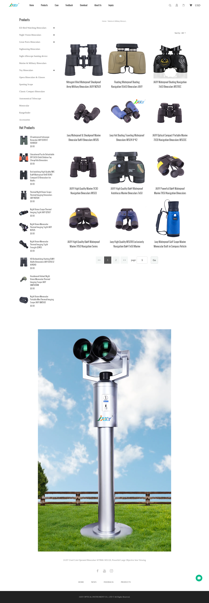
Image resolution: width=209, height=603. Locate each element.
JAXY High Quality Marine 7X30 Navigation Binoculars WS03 (83, 191)
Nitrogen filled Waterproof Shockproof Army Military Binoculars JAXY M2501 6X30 (83, 86)
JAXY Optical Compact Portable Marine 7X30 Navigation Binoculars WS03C (170, 137)
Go (154, 260)
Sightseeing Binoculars (29, 49)
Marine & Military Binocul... (117, 21)
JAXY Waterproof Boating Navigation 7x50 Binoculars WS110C (170, 84)
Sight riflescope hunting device (33, 56)
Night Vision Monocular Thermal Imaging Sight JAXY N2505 (41, 227)
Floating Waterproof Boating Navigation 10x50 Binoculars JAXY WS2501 (126, 86)
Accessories (24, 119)
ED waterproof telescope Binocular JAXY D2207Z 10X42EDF (39, 140)
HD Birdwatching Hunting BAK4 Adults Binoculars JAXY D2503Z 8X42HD (42, 262)
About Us (97, 5)
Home (31, 5)
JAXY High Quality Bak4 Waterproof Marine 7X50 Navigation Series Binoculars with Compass (83, 246)
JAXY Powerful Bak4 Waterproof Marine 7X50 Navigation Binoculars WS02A (170, 193)
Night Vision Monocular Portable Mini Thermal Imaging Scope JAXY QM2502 (42, 299)
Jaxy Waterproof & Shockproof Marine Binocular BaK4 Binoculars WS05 (84, 137)
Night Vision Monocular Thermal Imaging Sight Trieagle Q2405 (39, 244)
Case (57, 5)
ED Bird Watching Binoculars (32, 28)
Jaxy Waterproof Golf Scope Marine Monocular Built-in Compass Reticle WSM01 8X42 (170, 246)
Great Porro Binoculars (29, 42)
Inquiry (111, 5)
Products (44, 5)
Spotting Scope (26, 84)
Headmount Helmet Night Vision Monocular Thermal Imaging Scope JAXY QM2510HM (40, 280)
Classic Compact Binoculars (32, 91)
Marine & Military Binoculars (32, 63)
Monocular (24, 105)
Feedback (69, 5)
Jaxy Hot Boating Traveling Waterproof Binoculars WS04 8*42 (126, 137)
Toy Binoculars (26, 70)
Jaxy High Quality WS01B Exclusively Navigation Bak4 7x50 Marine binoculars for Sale (127, 246)
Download (83, 5)
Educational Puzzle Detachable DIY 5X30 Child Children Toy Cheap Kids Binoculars (42, 157)
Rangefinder (24, 112)
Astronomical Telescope (30, 98)
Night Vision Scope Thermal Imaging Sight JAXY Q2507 (40, 211)
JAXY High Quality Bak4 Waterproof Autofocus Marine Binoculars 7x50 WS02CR (127, 193)
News (94, 582)
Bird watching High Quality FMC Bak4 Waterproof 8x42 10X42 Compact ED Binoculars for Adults (42, 176)
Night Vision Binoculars (30, 35)
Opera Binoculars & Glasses (32, 77)
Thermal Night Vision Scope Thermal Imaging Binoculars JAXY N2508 (41, 195)
